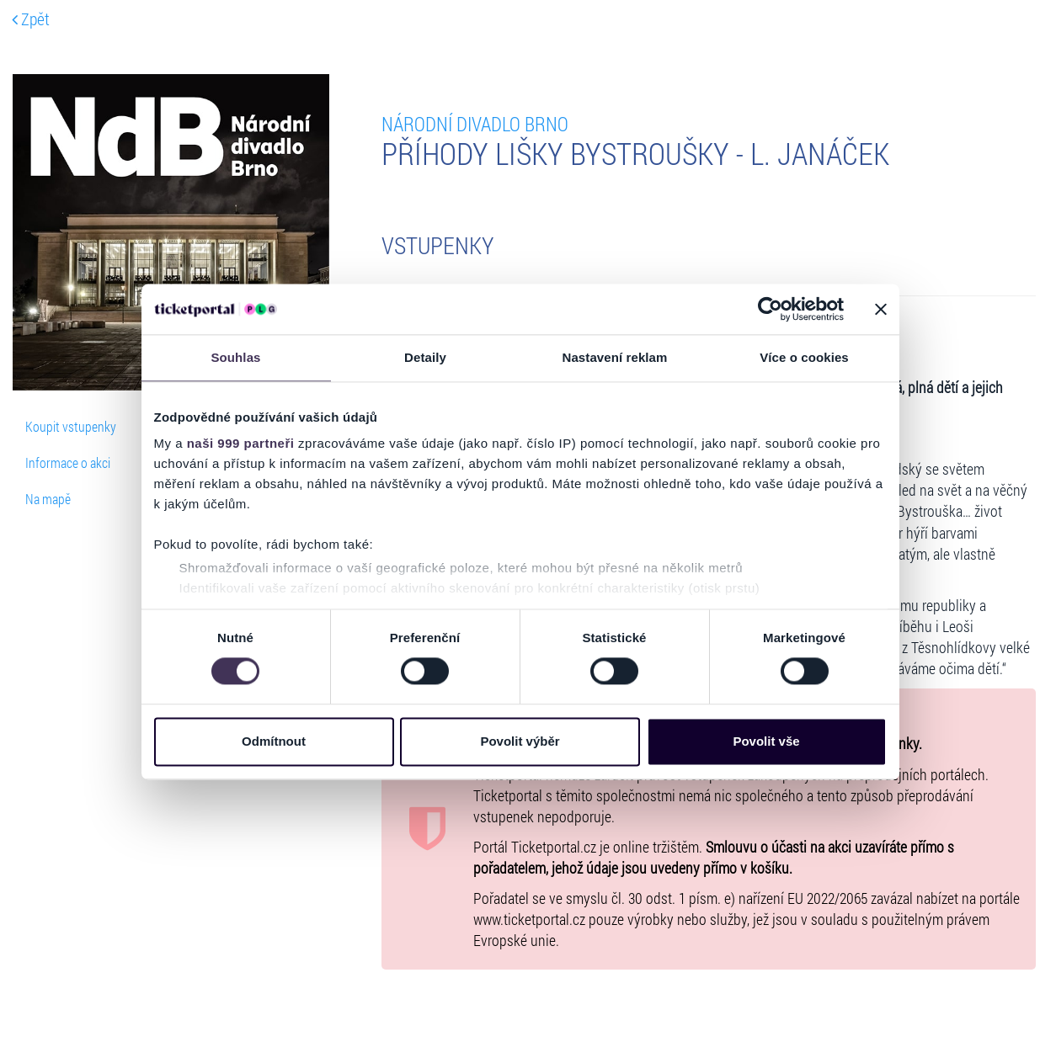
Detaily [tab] (425, 357)
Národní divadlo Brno (474, 123)
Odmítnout (274, 741)
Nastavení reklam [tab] (614, 357)
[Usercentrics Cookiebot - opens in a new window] (770, 309)
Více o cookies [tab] (804, 357)
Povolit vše (766, 741)
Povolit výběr (519, 741)
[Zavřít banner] (881, 309)
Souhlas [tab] (235, 357)
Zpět (31, 18)
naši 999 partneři (241, 443)
